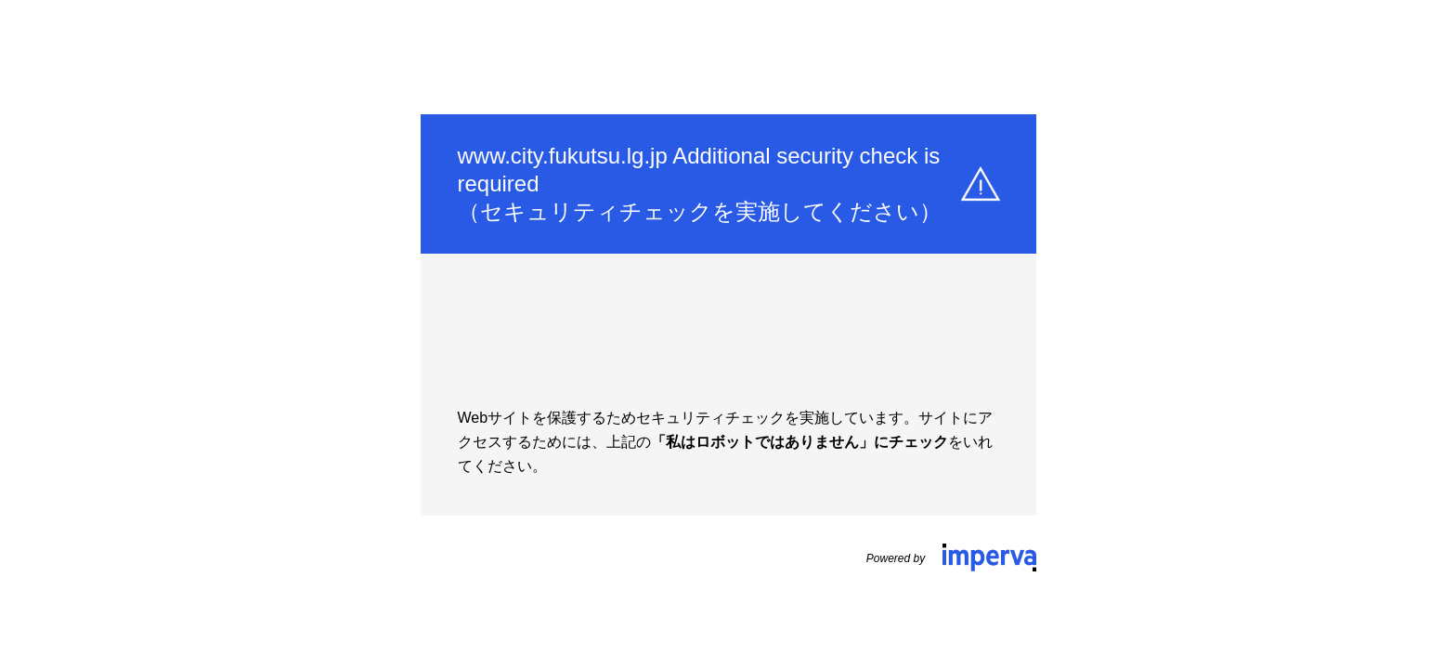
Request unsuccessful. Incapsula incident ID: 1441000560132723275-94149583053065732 (728, 334)
